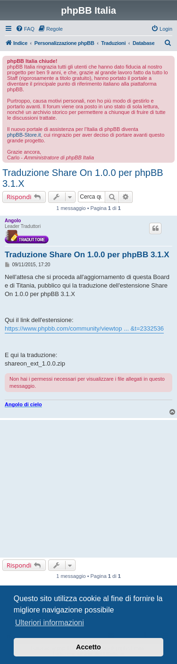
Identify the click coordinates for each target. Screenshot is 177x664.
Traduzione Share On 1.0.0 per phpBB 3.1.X (82, 178)
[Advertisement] (88, 488)
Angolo (13, 220)
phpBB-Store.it (24, 135)
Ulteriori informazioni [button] (49, 623)
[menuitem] (25, 29)
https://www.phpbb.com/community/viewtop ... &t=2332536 (84, 328)
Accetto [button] (88, 647)
